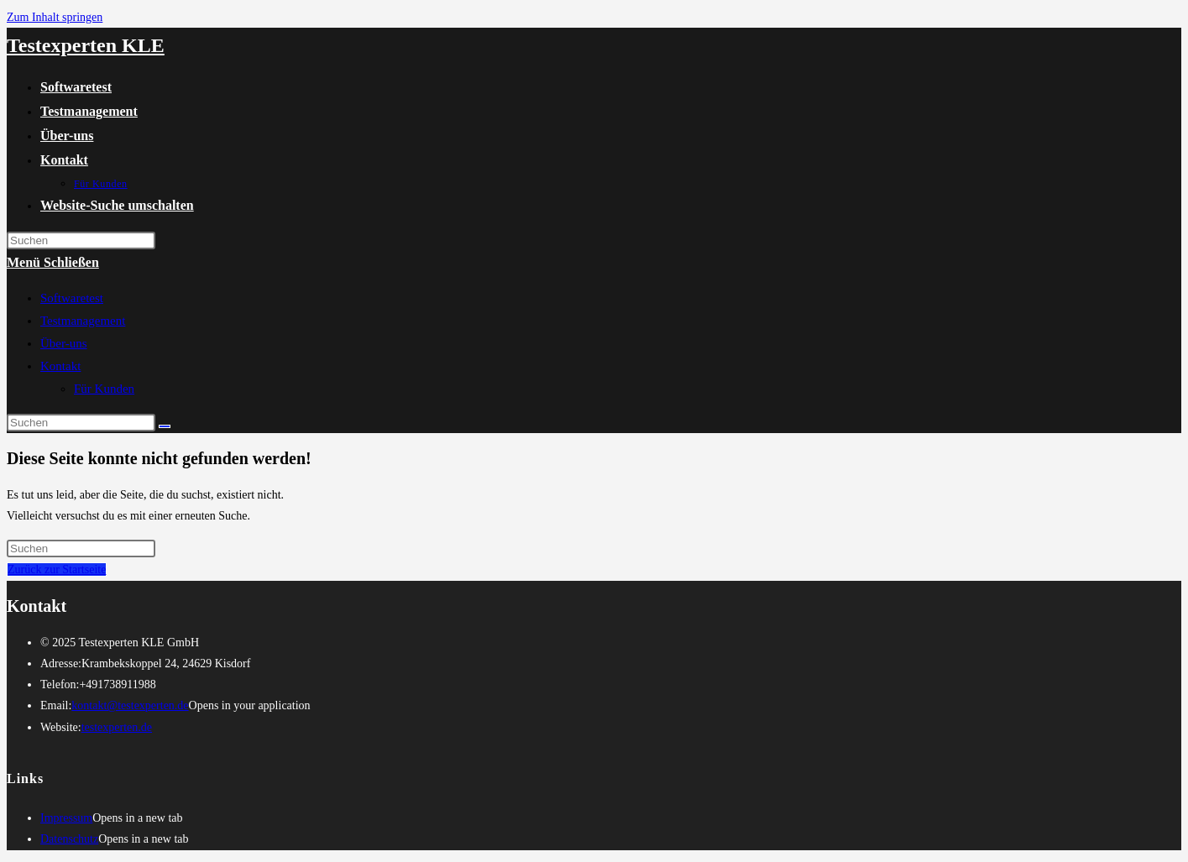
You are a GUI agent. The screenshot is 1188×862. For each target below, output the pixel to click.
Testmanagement (82, 320)
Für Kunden (104, 388)
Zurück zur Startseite (57, 569)
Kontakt (60, 366)
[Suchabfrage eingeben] (81, 240)
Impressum (66, 818)
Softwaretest (71, 298)
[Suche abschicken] (164, 426)
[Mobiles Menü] (53, 262)
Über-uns (63, 343)
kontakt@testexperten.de (129, 705)
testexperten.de (116, 727)
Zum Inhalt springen (54, 17)
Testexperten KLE (86, 45)
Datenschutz (69, 839)
